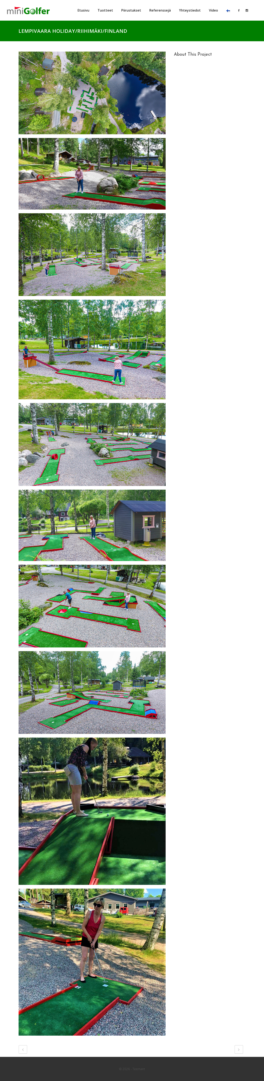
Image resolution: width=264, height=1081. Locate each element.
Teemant (139, 1069)
